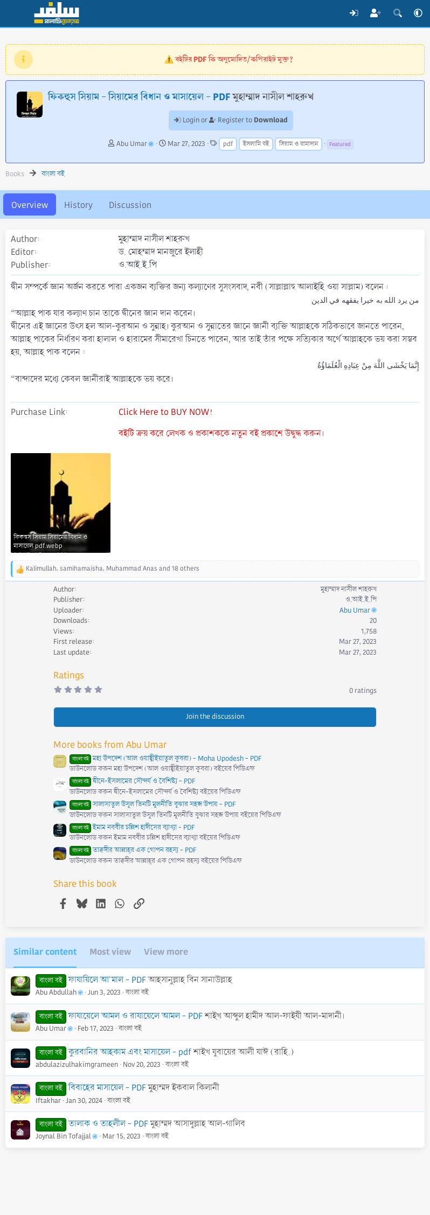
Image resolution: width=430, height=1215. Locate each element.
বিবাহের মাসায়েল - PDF (107, 1087)
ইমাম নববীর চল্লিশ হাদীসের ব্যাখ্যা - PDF (132, 827)
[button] (418, 13)
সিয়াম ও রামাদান (298, 144)
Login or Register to (231, 120)
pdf (228, 144)
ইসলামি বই (256, 144)
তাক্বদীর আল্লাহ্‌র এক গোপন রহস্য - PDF (133, 850)
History (78, 205)
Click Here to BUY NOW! (165, 412)
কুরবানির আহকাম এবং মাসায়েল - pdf (129, 1052)
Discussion (130, 205)
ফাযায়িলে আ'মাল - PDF (107, 980)
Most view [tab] (110, 952)
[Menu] (14, 13)
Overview (29, 205)
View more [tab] (166, 952)
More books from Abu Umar (110, 745)
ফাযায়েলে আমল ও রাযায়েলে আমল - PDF (135, 1016)
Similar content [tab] (45, 952)
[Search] (397, 13)
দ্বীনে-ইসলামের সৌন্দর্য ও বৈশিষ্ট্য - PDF (132, 781)
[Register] (376, 13)
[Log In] (354, 13)
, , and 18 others (112, 568)
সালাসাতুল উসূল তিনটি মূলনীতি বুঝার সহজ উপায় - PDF (152, 804)
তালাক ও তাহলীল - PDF (108, 1123)
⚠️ (228, 59)
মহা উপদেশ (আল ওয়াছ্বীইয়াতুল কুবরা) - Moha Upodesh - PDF (165, 758)
